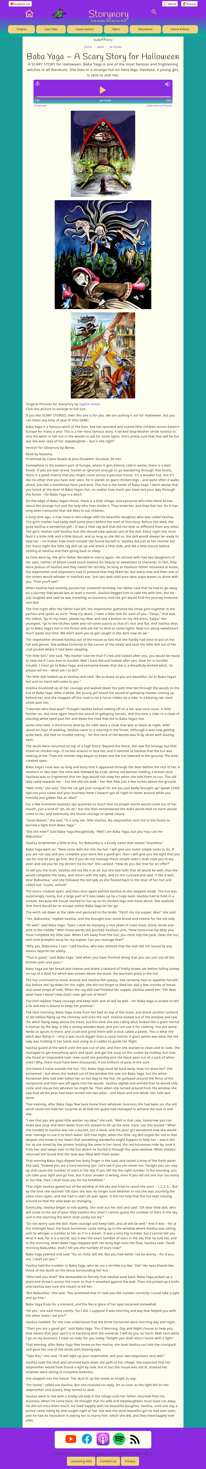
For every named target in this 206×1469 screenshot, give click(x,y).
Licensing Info (81, 1461)
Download (40, 105)
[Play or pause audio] (103, 90)
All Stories (115, 47)
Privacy (130, 1461)
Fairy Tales (51, 29)
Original (21, 29)
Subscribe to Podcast (159, 105)
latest (100, 47)
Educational (145, 29)
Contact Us (108, 1461)
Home (88, 47)
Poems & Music (180, 29)
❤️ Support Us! (20, 4)
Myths (116, 29)
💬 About (170, 4)
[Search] (154, 12)
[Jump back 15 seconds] (37, 83)
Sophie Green (89, 404)
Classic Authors (85, 29)
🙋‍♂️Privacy (189, 4)
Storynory (109, 13)
